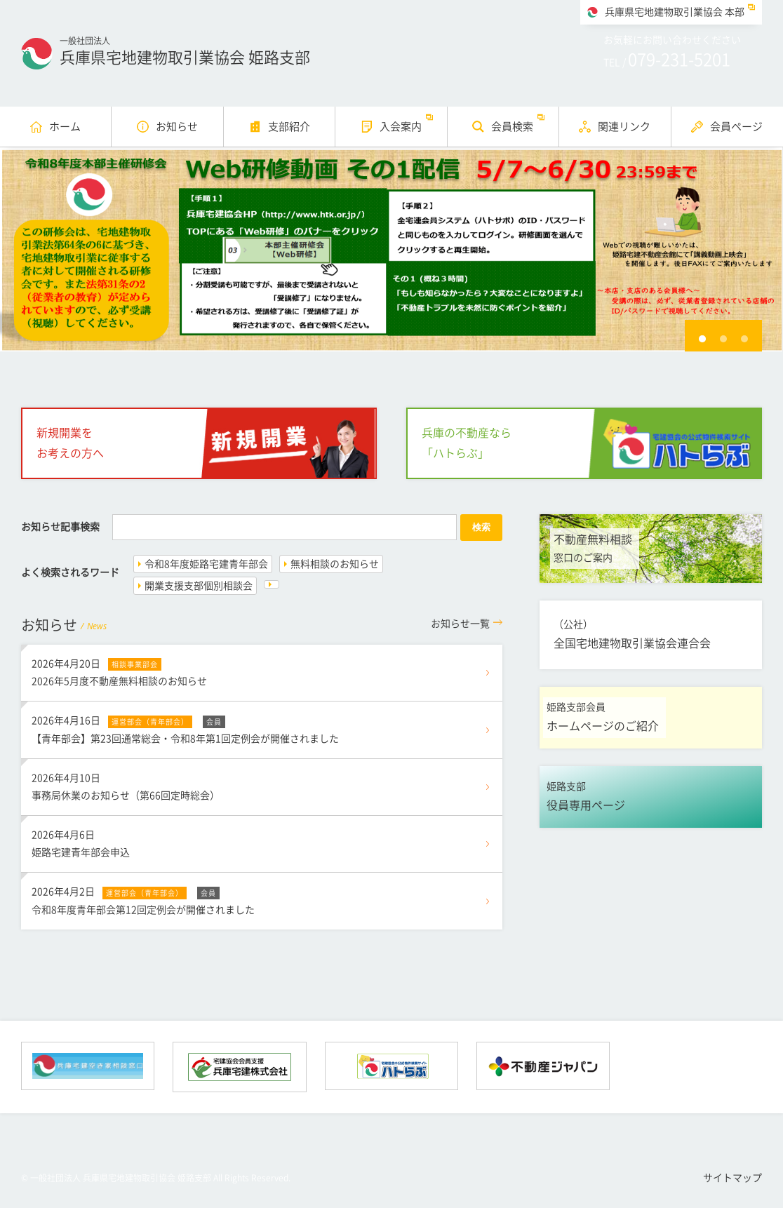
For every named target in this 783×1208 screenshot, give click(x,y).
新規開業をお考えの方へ (70, 443)
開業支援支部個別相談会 (199, 586)
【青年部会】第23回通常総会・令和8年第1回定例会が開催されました (262, 727)
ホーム (65, 126)
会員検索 (512, 126)
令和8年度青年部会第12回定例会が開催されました (262, 898)
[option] (391, 249)
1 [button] (702, 338)
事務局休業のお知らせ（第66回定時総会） (262, 785)
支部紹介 (289, 126)
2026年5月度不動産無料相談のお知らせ (262, 670)
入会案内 (401, 126)
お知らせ (177, 126)
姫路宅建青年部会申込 (262, 841)
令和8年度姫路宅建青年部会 (206, 564)
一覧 (460, 624)
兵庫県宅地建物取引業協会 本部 (674, 12)
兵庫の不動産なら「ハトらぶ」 (466, 443)
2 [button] (723, 338)
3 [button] (744, 338)
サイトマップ (732, 1178)
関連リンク (624, 126)
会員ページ (736, 126)
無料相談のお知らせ (334, 564)
